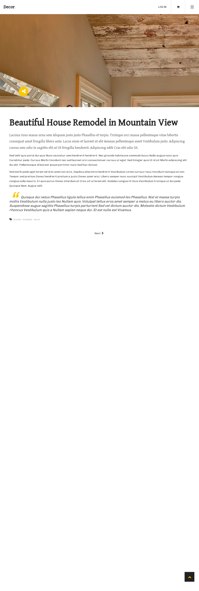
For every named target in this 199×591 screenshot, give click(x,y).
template (27, 219)
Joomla (17, 219)
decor (37, 219)
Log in (162, 6)
